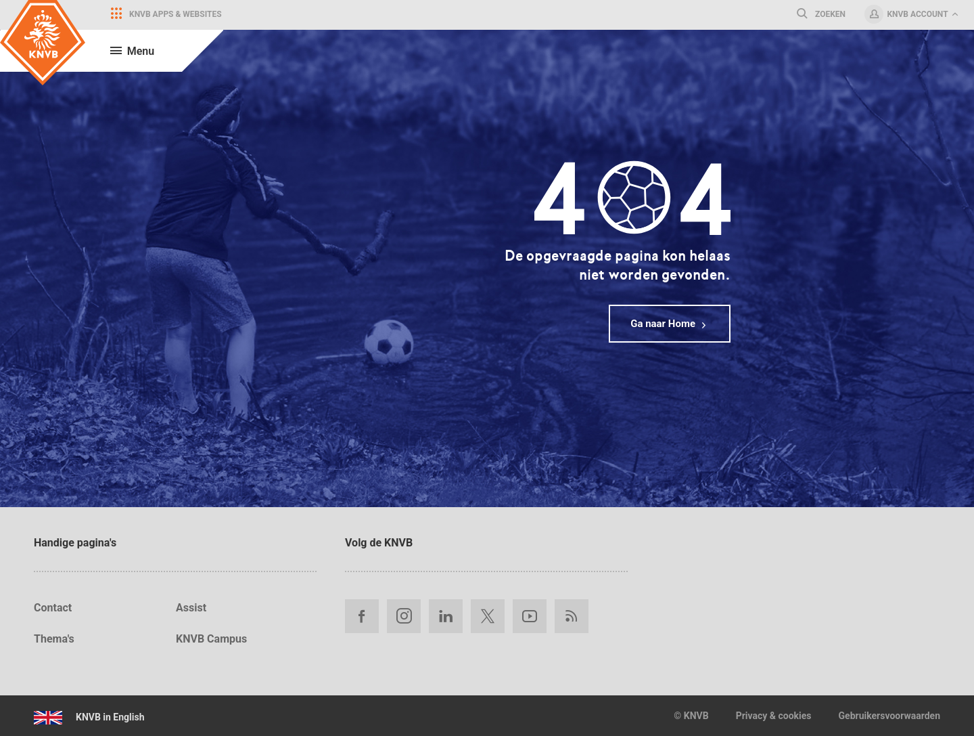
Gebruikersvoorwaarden (889, 715)
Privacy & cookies (774, 715)
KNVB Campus (211, 638)
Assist (191, 607)
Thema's (54, 638)
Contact (53, 607)
